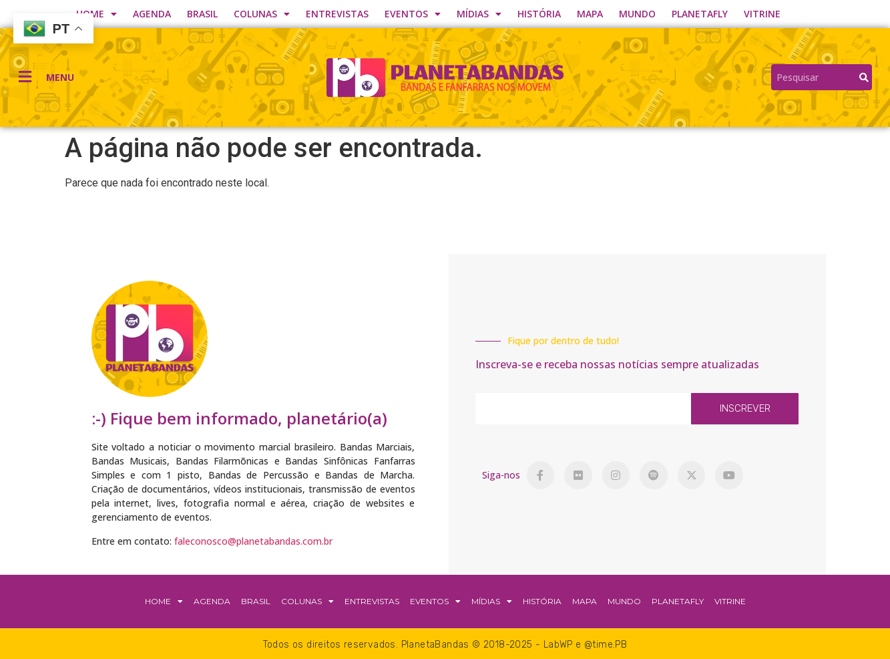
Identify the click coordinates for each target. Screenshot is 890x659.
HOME (96, 14)
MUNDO (637, 13)
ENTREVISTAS (337, 13)
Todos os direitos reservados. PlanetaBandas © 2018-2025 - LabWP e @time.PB (445, 644)
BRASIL (202, 13)
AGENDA (152, 13)
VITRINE (762, 13)
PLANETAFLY (700, 13)
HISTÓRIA (539, 13)
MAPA (590, 13)
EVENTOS (413, 14)
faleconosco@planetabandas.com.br (253, 541)
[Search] (864, 77)
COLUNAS (262, 14)
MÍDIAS (479, 14)
